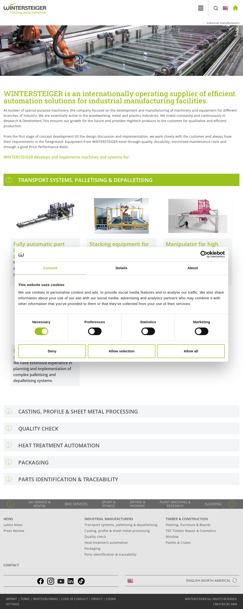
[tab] (121, 180)
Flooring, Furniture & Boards (188, 525)
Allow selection (121, 351)
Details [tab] (121, 268)
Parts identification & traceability (110, 554)
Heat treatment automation (106, 542)
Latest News (13, 525)
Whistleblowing (45, 599)
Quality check (95, 536)
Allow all (191, 351)
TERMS (25, 599)
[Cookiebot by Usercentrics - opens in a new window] (204, 254)
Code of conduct (74, 599)
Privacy (97, 599)
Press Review (14, 530)
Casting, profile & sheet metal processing (117, 530)
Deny (52, 351)
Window (172, 536)
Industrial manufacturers (223, 23)
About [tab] (192, 268)
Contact (11, 565)
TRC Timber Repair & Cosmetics (191, 530)
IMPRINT (11, 599)
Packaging (92, 548)
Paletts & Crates (178, 542)
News (8, 519)
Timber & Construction (187, 519)
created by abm (225, 604)
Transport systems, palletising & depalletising (120, 525)
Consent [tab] (50, 268)
